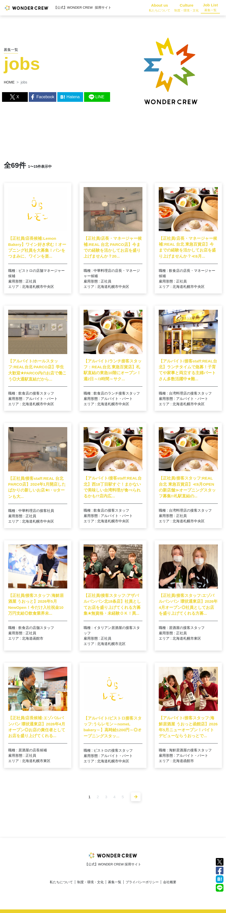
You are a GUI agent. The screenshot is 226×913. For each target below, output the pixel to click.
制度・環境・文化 (90, 882)
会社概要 (169, 882)
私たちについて (61, 882)
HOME (9, 82)
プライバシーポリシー (142, 882)
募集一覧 (114, 882)
